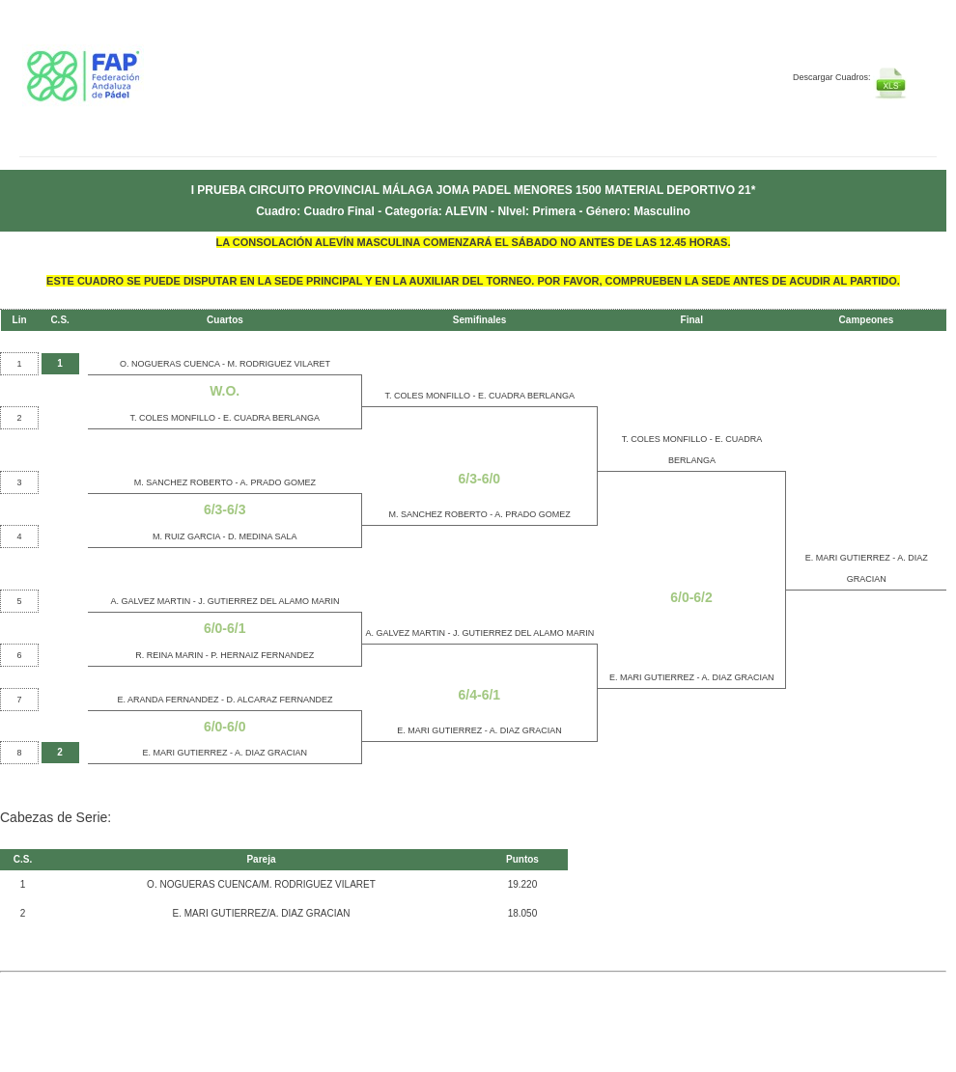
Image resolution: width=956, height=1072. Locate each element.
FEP (137, 87)
